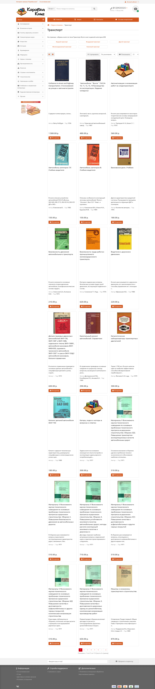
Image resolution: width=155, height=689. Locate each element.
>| (105, 650)
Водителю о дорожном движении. (121, 253)
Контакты (98, 19)
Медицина (30, 55)
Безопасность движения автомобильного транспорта (61, 253)
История (30, 46)
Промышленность (30, 64)
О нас (18, 674)
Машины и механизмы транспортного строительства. (124, 590)
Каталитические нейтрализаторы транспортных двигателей (124, 338)
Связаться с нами (54, 672)
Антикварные (30, 24)
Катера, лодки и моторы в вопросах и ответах (91, 421)
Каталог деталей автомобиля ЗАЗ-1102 (61, 421)
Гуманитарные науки (30, 37)
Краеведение (23, 50)
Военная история (30, 28)
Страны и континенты (30, 73)
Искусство (30, 42)
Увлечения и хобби (30, 81)
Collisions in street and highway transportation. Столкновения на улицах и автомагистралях (61, 85)
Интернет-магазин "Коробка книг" (26, 1)
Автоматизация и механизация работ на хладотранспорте (124, 84)
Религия (21, 68)
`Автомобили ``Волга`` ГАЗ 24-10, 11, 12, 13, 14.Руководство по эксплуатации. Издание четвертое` (93, 87)
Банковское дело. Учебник (122, 168)
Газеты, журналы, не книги (30, 33)
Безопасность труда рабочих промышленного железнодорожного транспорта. (92, 255)
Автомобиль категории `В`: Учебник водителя (60, 169)
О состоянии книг (45, 1)
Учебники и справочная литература (30, 87)
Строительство (30, 77)
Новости (58, 19)
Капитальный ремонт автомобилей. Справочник (91, 337)
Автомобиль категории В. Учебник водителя (91, 169)
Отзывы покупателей (124, 19)
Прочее (30, 96)
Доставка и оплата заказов (26, 677)
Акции (77, 19)
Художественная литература (30, 92)
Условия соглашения (24, 679)
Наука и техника (30, 59)
